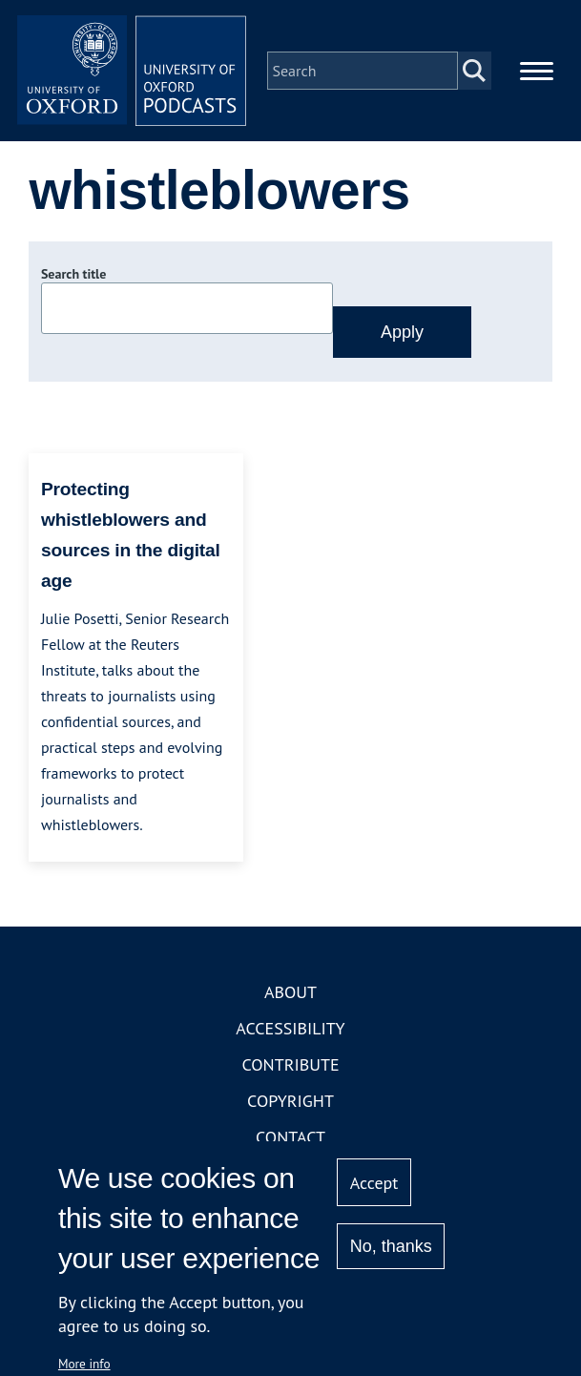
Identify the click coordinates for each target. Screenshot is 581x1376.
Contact (290, 1137)
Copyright (290, 1101)
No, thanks (391, 1246)
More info (84, 1363)
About (290, 992)
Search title (73, 273)
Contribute (290, 1064)
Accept (374, 1183)
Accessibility (290, 1028)
